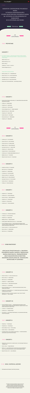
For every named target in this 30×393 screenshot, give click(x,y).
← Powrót (3, 5)
